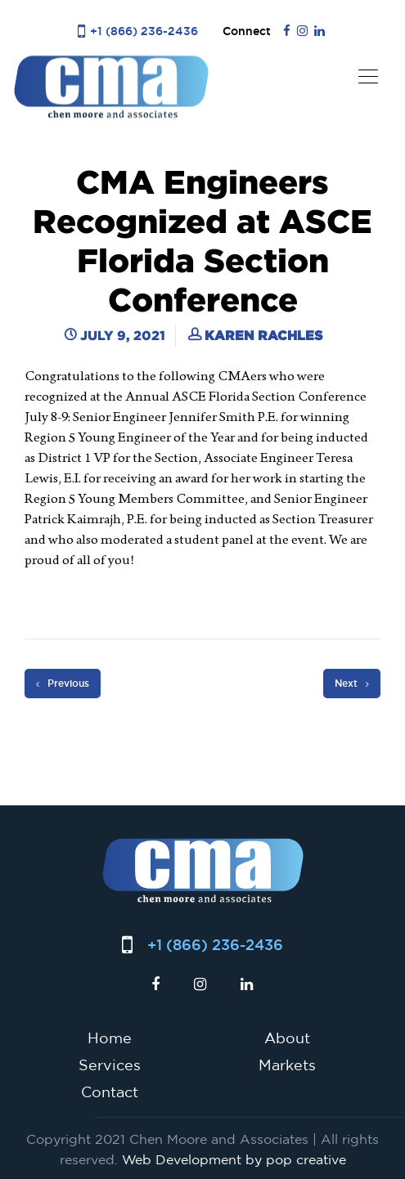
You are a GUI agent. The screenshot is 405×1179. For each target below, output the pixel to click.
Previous (62, 683)
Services (110, 1064)
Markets (287, 1064)
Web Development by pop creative (234, 1159)
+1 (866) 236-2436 (144, 31)
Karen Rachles (263, 335)
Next (352, 683)
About (287, 1037)
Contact (109, 1091)
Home (110, 1037)
